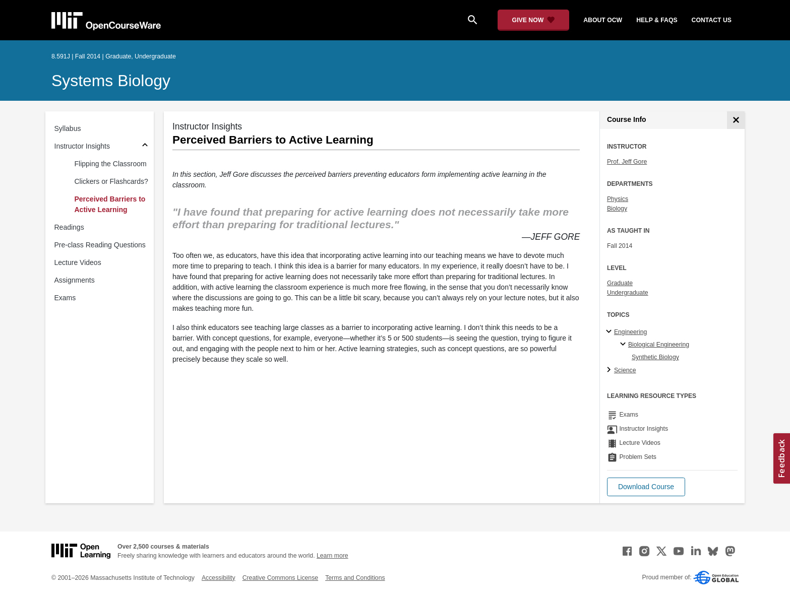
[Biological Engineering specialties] (624, 344)
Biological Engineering (658, 344)
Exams (65, 298)
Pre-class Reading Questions (100, 245)
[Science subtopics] (610, 370)
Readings (69, 227)
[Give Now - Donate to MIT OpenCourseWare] (534, 20)
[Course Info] (736, 120)
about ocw (602, 20)
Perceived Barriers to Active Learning (110, 204)
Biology (617, 208)
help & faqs (656, 20)
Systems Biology (110, 81)
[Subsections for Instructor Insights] (145, 146)
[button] (646, 487)
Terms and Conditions (355, 577)
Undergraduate (627, 292)
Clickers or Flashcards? (111, 181)
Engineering (630, 332)
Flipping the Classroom (111, 164)
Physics (617, 199)
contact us (712, 20)
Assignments (74, 280)
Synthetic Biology (655, 357)
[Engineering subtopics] (610, 332)
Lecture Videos (77, 262)
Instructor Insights (82, 146)
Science (625, 370)
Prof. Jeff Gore (627, 161)
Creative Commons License (280, 577)
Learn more (332, 555)
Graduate (620, 283)
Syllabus (67, 128)
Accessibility (218, 577)
